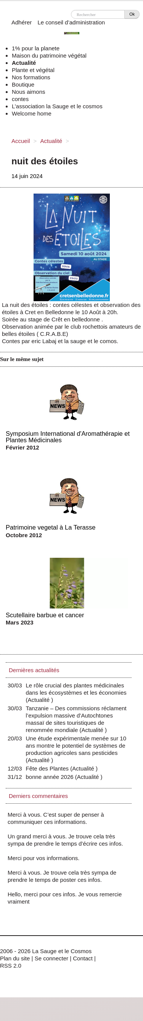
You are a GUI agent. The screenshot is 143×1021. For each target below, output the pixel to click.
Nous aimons (28, 91)
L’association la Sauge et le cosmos (57, 106)
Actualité (24, 62)
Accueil (20, 141)
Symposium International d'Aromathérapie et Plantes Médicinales (68, 436)
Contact (83, 958)
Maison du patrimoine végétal (49, 55)
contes (20, 99)
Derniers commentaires (38, 796)
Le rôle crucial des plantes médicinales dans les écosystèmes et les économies (76, 692)
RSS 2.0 (10, 965)
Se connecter (51, 958)
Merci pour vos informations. (43, 858)
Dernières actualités (34, 670)
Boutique (23, 84)
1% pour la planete (35, 48)
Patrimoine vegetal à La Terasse (50, 527)
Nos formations (31, 77)
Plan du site (15, 958)
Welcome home (31, 113)
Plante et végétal (33, 70)
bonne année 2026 (51, 777)
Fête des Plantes (49, 768)
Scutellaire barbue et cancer (45, 615)
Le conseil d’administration (71, 22)
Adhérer (21, 22)
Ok (132, 14)
